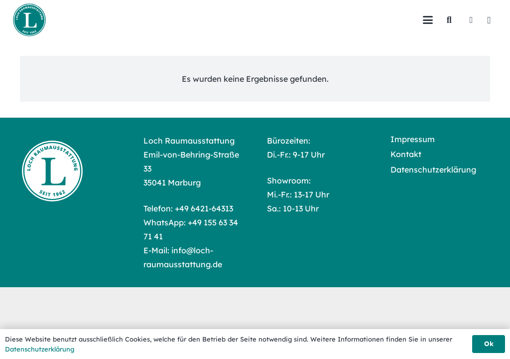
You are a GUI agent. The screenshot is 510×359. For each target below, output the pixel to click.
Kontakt (405, 154)
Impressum (412, 139)
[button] (427, 20)
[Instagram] (489, 20)
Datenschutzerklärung (433, 170)
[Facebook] (471, 20)
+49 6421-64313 (204, 208)
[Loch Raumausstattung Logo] (29, 19)
